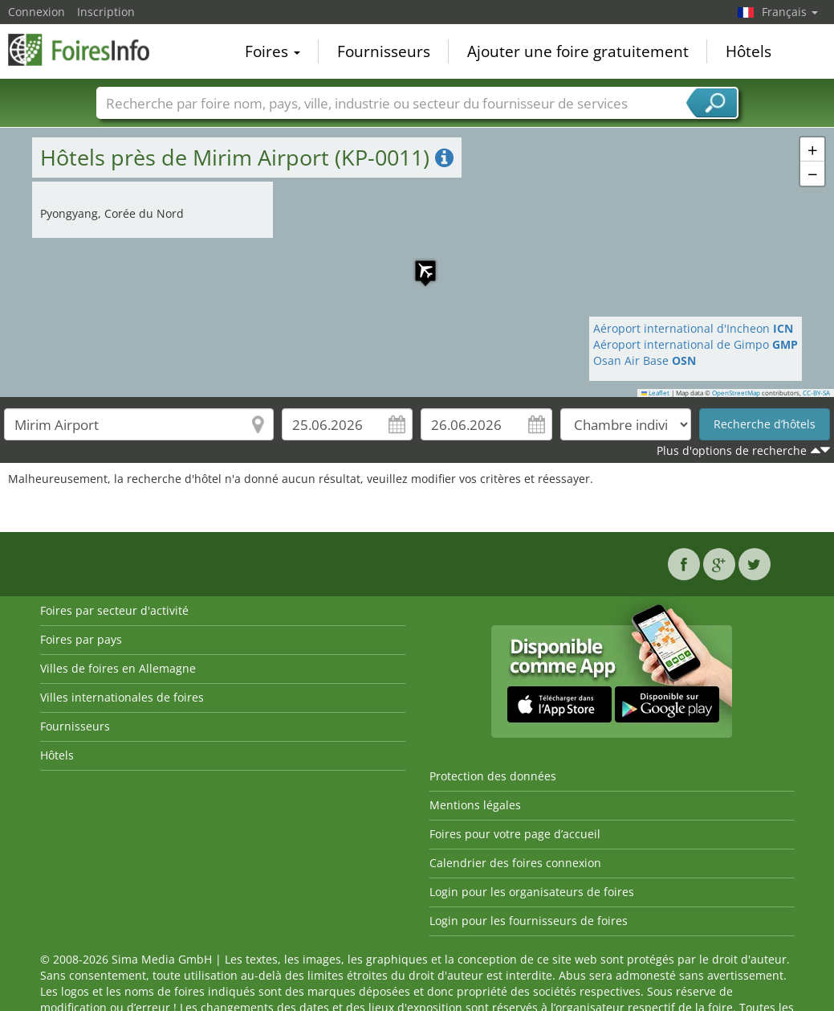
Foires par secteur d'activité (114, 610)
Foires (272, 51)
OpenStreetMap (736, 393)
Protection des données (492, 776)
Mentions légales (475, 804)
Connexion (36, 11)
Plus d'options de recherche (732, 450)
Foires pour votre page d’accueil (514, 833)
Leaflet (655, 393)
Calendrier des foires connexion (515, 862)
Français (790, 11)
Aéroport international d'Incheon (693, 328)
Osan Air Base (644, 360)
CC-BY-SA (816, 393)
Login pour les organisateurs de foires (531, 891)
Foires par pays (81, 639)
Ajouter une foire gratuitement (578, 51)
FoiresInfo (88, 50)
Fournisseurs (383, 51)
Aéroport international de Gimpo (695, 344)
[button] (417, 263)
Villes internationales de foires (122, 697)
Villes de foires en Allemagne (118, 668)
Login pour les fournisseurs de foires (528, 920)
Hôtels (748, 51)
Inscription (106, 11)
